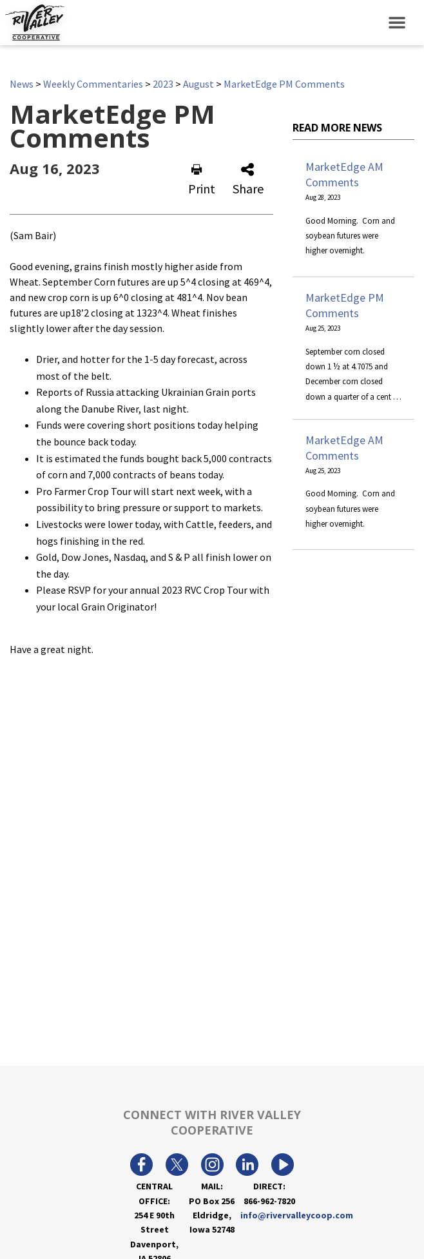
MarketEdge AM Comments (344, 174)
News (22, 83)
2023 (163, 83)
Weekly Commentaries (93, 83)
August (198, 83)
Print (201, 180)
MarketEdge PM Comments (284, 83)
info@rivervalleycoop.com (296, 1215)
